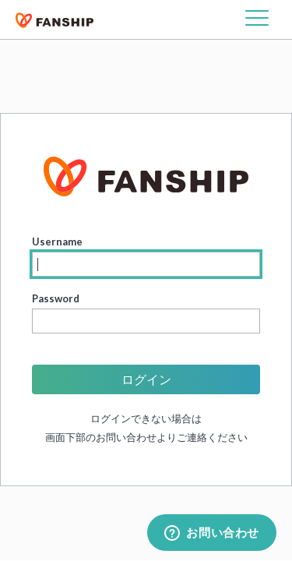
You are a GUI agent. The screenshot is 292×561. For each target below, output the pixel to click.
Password (55, 298)
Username (57, 241)
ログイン (146, 379)
